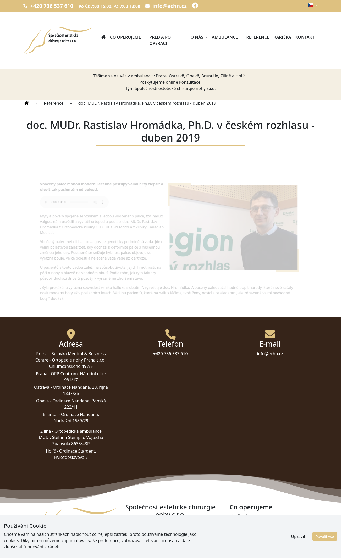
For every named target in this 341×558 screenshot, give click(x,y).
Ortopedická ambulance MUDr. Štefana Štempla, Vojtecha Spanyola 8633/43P (71, 437)
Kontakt (305, 37)
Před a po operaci (160, 40)
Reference (257, 37)
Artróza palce (243, 535)
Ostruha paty (243, 541)
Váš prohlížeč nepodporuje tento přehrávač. (76, 203)
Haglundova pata (247, 547)
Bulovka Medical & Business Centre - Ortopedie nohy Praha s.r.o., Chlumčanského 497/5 (71, 360)
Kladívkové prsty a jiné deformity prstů (269, 528)
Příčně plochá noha (249, 522)
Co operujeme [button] (126, 37)
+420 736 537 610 (48, 5)
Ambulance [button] (225, 37)
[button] (313, 5)
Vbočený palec (244, 516)
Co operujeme (251, 507)
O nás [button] (198, 37)
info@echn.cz (166, 5)
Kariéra (282, 37)
